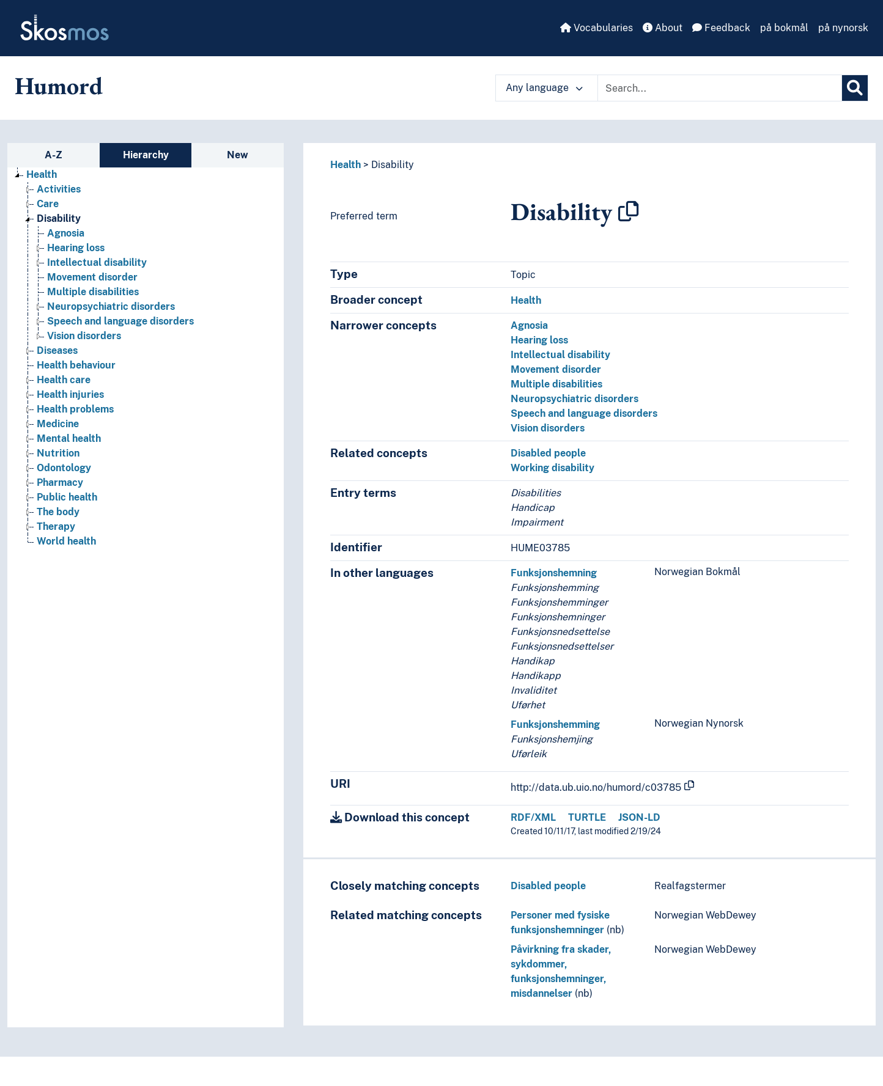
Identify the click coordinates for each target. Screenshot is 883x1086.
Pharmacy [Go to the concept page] (60, 482)
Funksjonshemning (554, 573)
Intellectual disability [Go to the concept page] (97, 262)
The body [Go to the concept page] (58, 512)
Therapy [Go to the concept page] (56, 526)
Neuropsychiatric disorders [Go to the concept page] (111, 306)
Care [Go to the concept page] (48, 204)
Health (345, 165)
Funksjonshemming (555, 724)
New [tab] (237, 155)
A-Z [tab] (53, 155)
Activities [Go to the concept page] (59, 189)
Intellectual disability (560, 355)
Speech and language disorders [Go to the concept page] (120, 321)
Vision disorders (548, 428)
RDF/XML (533, 817)
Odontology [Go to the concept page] (64, 468)
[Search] (854, 88)
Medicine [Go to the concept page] (58, 424)
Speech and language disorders (584, 413)
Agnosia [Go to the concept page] (65, 233)
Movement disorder (556, 369)
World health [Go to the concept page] (66, 541)
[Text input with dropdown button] (719, 88)
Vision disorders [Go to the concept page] (84, 336)
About (662, 28)
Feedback (721, 28)
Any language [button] (544, 88)
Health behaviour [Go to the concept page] (76, 365)
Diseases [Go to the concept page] (57, 350)
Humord (59, 85)
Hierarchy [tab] (146, 155)
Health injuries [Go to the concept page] (70, 394)
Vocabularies (596, 28)
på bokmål (784, 28)
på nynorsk (843, 28)
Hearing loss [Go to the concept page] (76, 248)
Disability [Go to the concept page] (59, 218)
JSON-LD (639, 817)
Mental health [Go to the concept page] (69, 438)
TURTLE (587, 817)
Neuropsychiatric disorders (574, 399)
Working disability (552, 468)
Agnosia (529, 325)
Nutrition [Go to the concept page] (58, 453)
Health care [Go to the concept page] (64, 380)
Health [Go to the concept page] (41, 174)
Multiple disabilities (556, 384)
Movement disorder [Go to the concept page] (92, 277)
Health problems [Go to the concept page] (75, 409)
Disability (392, 165)
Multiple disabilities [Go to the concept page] (93, 292)
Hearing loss (539, 340)
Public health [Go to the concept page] (67, 497)
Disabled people (548, 453)
